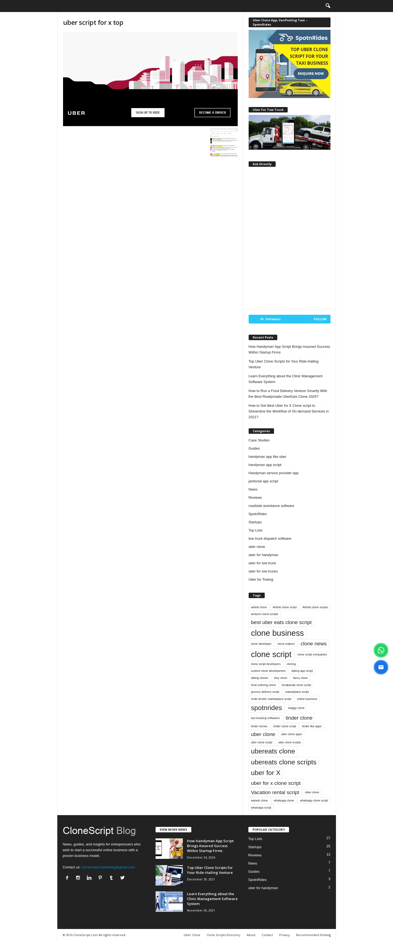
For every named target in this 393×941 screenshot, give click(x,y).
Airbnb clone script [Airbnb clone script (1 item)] (285, 607)
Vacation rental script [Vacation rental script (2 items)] (275, 792)
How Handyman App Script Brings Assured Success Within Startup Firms (289, 349)
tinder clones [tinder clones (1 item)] (259, 726)
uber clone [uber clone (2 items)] (263, 734)
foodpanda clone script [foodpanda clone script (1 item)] (296, 685)
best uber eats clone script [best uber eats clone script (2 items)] (281, 622)
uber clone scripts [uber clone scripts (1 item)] (289, 742)
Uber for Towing (261, 579)
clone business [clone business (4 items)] (277, 632)
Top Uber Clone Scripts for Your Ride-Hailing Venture (284, 364)
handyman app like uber (268, 457)
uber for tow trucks (263, 571)
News (253, 489)
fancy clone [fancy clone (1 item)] (300, 677)
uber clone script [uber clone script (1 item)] (261, 742)
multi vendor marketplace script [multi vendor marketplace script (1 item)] (271, 698)
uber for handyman (263, 555)
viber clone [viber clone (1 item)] (312, 792)
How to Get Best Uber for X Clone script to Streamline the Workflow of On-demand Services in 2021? (289, 411)
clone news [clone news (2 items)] (313, 643)
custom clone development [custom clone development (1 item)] (268, 670)
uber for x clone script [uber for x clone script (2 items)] (276, 783)
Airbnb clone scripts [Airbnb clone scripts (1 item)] (315, 607)
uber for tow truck (262, 563)
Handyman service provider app (274, 473)
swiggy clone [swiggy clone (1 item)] (296, 708)
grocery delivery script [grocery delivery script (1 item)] (265, 691)
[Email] (381, 667)
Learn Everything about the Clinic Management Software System (286, 379)
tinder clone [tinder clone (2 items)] (299, 718)
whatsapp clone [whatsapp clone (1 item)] (284, 800)
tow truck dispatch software (270, 538)
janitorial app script (263, 481)
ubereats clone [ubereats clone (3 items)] (273, 751)
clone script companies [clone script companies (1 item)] (312, 654)
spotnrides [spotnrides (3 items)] (266, 707)
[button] (328, 6)
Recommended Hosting (313, 935)
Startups (255, 522)
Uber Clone (192, 935)
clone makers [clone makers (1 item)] (285, 643)
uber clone (257, 547)
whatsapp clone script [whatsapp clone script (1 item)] (314, 800)
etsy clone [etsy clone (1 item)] (280, 677)
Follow (320, 319)
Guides (254, 448)
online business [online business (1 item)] (307, 698)
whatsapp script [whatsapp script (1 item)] (261, 807)
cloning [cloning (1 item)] (291, 664)
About (251, 935)
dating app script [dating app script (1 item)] (302, 670)
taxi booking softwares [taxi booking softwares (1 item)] (265, 718)
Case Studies (259, 440)
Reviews (255, 497)
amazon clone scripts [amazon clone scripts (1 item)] (264, 614)
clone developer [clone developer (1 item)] (261, 643)
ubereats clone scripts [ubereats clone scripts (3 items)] (284, 762)
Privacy (284, 935)
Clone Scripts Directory (223, 935)
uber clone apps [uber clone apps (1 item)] (291, 734)
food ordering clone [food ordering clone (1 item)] (263, 685)
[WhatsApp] (381, 650)
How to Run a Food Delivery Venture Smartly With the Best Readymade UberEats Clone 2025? (288, 394)
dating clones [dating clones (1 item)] (259, 677)
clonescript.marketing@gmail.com (108, 867)
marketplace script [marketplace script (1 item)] (297, 691)
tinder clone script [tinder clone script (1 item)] (284, 726)
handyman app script (265, 465)
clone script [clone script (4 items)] (271, 654)
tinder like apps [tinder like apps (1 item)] (312, 726)
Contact (267, 935)
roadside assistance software (271, 506)
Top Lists (256, 530)
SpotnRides (258, 514)
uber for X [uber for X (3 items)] (266, 772)
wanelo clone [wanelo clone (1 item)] (259, 800)
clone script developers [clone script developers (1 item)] (266, 664)
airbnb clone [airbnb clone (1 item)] (259, 607)
